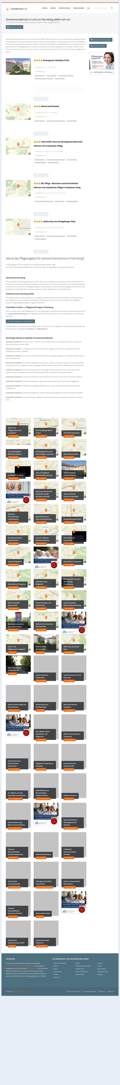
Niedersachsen (80, 969)
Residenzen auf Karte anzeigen (101, 40)
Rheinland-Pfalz (80, 974)
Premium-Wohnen (78, 8)
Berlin (55, 969)
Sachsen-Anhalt (101, 969)
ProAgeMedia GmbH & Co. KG (20, 991)
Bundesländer (32, 968)
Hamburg (56, 977)
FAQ (88, 8)
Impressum (111, 991)
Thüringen (100, 974)
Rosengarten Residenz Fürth (56, 60)
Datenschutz (101, 991)
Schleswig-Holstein (102, 971)
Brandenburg (57, 971)
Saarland (99, 963)
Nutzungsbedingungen (90, 991)
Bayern (56, 966)
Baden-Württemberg (60, 963)
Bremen (56, 974)
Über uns (53, 8)
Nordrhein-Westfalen (82, 971)
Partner (44, 8)
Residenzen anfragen (14, 27)
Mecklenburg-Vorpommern (83, 966)
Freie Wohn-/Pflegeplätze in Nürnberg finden (20, 321)
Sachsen (99, 966)
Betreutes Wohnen (64, 8)
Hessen (78, 963)
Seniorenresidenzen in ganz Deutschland (20, 966)
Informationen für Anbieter (74, 991)
